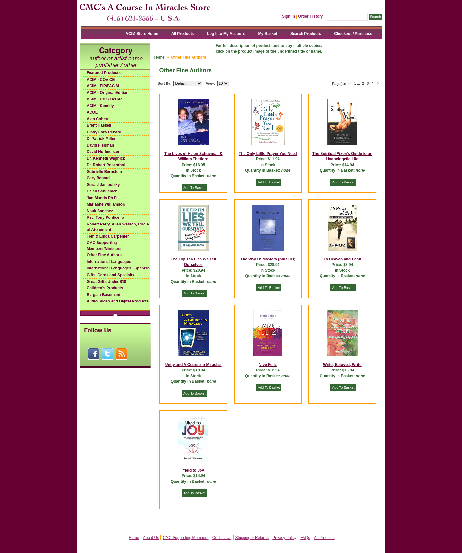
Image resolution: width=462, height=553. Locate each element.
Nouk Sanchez (100, 211)
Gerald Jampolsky (103, 185)
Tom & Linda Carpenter (108, 236)
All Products (182, 33)
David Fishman (100, 145)
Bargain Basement (103, 295)
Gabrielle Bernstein (104, 171)
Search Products (305, 33)
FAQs (305, 537)
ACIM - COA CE (101, 79)
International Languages (109, 261)
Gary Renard (98, 178)
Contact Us (221, 537)
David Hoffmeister (103, 151)
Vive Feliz (268, 364)
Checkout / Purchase (353, 33)
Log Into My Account (226, 33)
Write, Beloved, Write (342, 364)
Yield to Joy (193, 470)
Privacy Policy (284, 537)
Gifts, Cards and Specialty (110, 275)
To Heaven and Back (342, 259)
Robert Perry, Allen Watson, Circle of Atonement (118, 227)
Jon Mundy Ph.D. (102, 198)
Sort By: (165, 83)
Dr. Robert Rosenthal (106, 165)
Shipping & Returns (252, 537)
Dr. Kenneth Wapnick (106, 158)
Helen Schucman (102, 191)
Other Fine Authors (104, 255)
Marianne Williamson (106, 204)
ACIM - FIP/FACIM (103, 86)
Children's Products (105, 288)
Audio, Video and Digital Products (118, 301)
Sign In (288, 16)
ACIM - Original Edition (108, 92)
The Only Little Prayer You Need (268, 153)
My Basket (267, 33)
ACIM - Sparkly (100, 106)
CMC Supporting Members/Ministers (104, 246)
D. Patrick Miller (101, 138)
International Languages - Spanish (118, 268)
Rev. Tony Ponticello (105, 217)
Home (159, 57)
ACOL (92, 112)
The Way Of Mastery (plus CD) (267, 259)
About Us (151, 537)
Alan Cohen (97, 119)
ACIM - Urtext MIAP (104, 99)
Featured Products (104, 73)
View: (210, 83)
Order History (310, 16)
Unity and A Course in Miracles (193, 364)
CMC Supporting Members (185, 537)
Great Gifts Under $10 (106, 281)
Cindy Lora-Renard (104, 132)
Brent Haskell (99, 125)
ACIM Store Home (141, 33)
